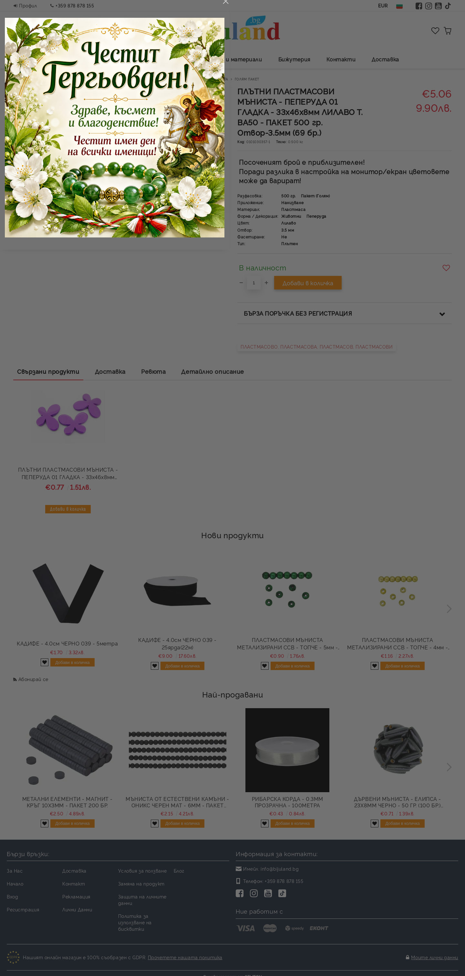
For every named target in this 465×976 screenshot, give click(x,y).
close (343, 368)
